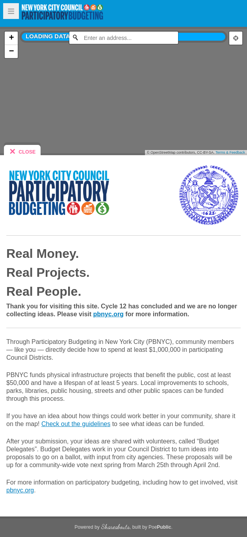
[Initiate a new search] (75, 37)
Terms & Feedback (230, 152)
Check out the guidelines (75, 424)
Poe (160, 527)
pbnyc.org (108, 314)
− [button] (11, 51)
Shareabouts (115, 526)
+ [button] (11, 38)
